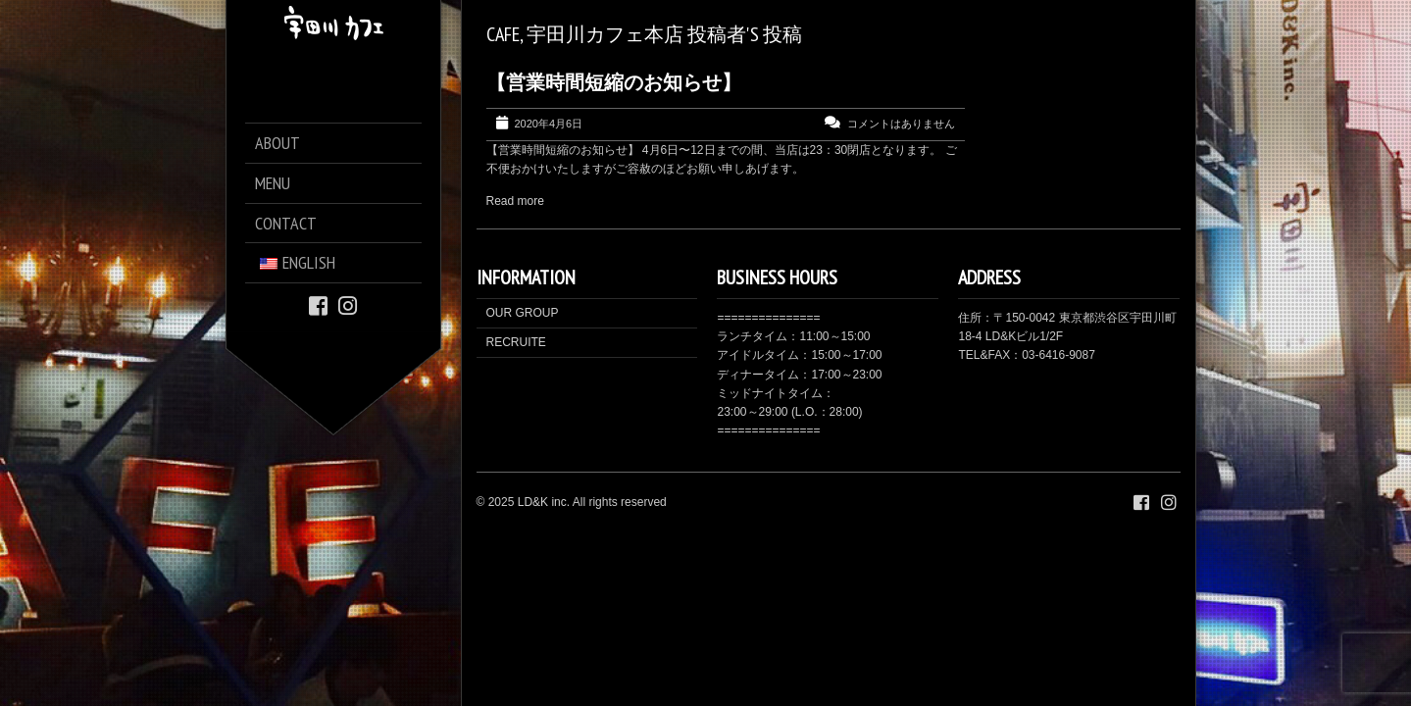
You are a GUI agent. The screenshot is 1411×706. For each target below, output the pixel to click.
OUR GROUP (522, 313)
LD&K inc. (544, 502)
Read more (515, 201)
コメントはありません (901, 123)
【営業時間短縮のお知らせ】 (613, 82)
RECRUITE (516, 342)
